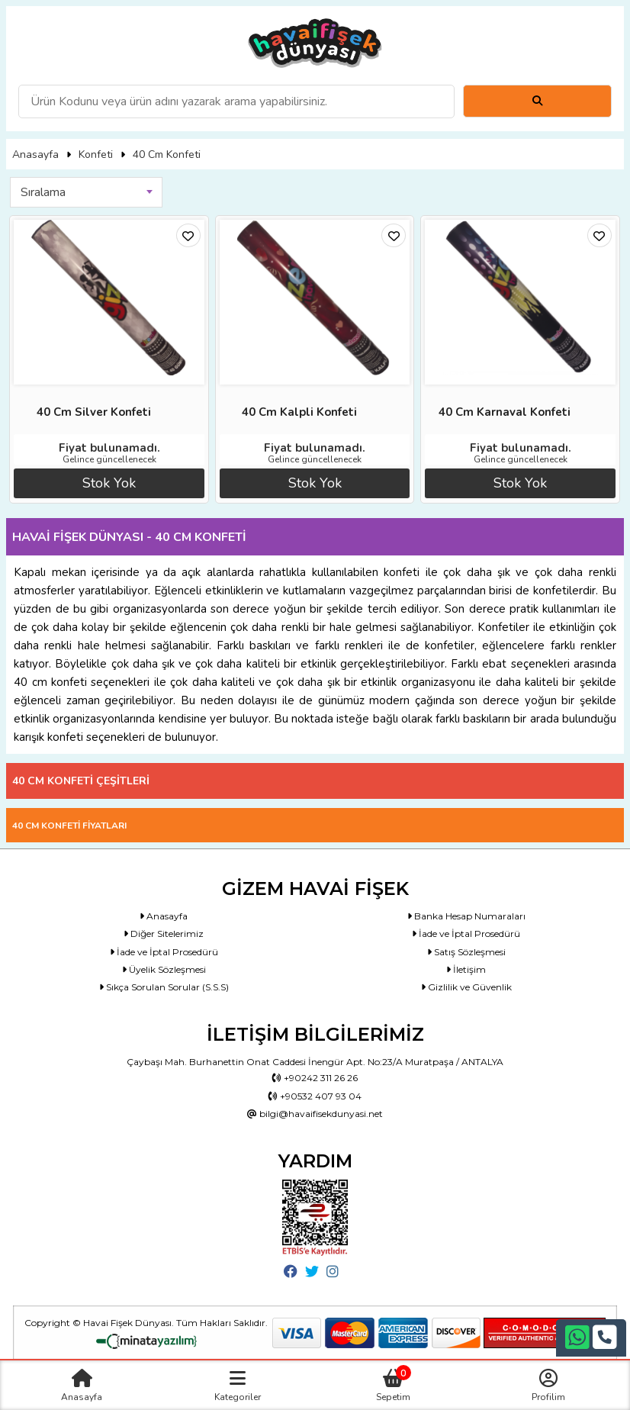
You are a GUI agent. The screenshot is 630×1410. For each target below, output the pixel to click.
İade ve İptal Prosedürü (466, 933)
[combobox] (86, 192)
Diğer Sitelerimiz (164, 933)
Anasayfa (35, 154)
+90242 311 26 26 (315, 1077)
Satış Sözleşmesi (466, 952)
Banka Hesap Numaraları (466, 916)
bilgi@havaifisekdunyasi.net (315, 1113)
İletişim (466, 969)
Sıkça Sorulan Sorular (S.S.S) (164, 987)
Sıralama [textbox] (43, 192)
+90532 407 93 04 (315, 1096)
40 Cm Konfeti (167, 154)
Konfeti (96, 154)
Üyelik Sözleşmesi (164, 969)
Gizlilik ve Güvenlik (466, 987)
